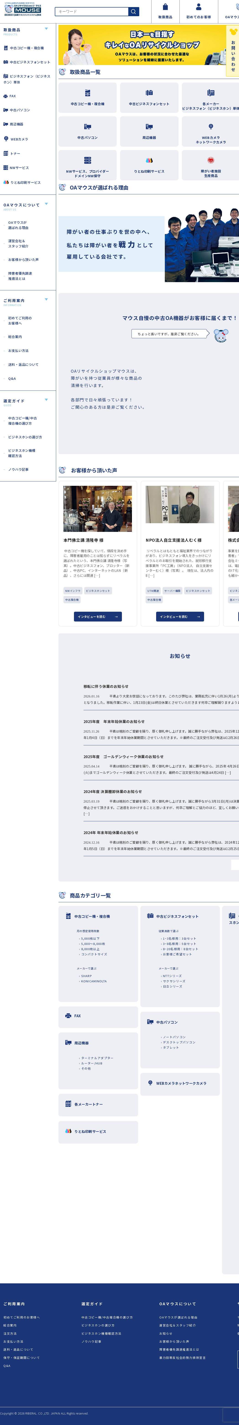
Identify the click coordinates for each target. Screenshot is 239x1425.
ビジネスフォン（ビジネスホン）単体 (26, 79)
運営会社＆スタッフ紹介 (177, 1325)
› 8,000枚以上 (89, 949)
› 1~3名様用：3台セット (179, 938)
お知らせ (166, 1333)
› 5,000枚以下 (89, 938)
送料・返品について (18, 1349)
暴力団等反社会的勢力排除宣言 (182, 1357)
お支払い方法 (13, 1341)
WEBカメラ (15, 138)
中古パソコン (16, 109)
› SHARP (85, 976)
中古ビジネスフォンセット (26, 62)
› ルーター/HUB (90, 1063)
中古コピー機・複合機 (23, 47)
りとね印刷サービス (22, 182)
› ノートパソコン (173, 1037)
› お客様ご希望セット (176, 954)
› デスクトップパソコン (178, 1042)
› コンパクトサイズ (93, 954)
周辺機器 (13, 124)
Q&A (7, 1365)
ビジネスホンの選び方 (98, 1325)
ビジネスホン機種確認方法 (101, 1333)
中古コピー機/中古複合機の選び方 (107, 1317)
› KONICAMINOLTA (93, 981)
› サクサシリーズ (173, 981)
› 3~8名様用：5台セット (179, 943)
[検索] (133, 11)
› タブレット (170, 1047)
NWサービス (16, 167)
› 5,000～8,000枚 (92, 943)
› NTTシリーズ (171, 976)
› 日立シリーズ (171, 986)
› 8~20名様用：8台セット (180, 949)
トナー (11, 153)
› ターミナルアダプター (96, 1058)
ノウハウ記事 (91, 1341)
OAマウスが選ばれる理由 (178, 1317)
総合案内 (10, 1325)
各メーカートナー (88, 1104)
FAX (9, 95)
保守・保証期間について (21, 1357)
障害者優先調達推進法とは (179, 1349)
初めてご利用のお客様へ (21, 1317)
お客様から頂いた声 (174, 1341)
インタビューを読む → (98, 616)
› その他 (85, 1068)
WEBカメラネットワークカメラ (181, 1083)
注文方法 (10, 1333)
